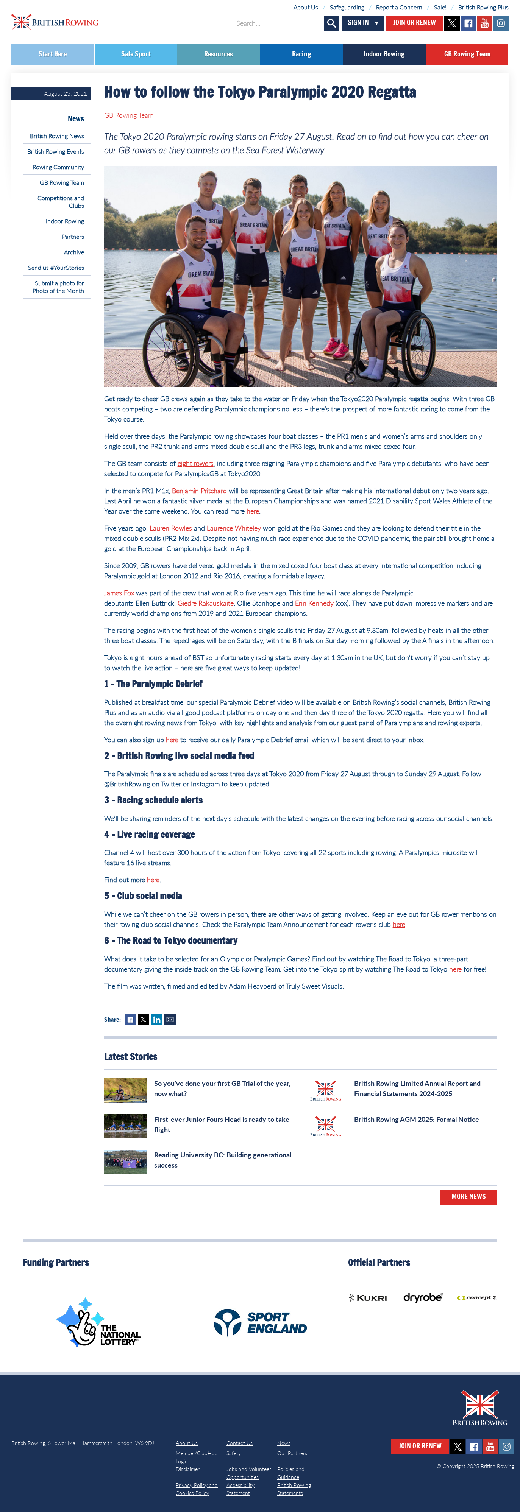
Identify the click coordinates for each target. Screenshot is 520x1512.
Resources (218, 54)
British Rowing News (57, 135)
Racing (301, 54)
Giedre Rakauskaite (206, 603)
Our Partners (292, 1453)
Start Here (53, 54)
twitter (452, 23)
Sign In (358, 23)
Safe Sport (135, 54)
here (253, 511)
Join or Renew (414, 23)
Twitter (143, 1019)
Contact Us (239, 1443)
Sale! (440, 7)
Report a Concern (399, 7)
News (76, 119)
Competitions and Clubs (60, 201)
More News (468, 1197)
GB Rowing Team (467, 54)
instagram (501, 23)
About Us (306, 7)
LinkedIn (156, 1019)
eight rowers (196, 463)
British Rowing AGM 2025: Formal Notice (416, 1119)
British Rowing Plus (483, 7)
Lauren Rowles (171, 528)
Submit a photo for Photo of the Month (58, 286)
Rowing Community (58, 166)
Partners (73, 236)
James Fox (119, 593)
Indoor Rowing (384, 54)
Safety (233, 1453)
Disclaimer (188, 1469)
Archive (74, 251)
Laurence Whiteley (234, 528)
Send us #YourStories (56, 267)
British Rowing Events (55, 151)
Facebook (130, 1019)
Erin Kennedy (314, 603)
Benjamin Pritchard (199, 490)
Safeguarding (347, 7)
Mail (170, 1019)
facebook (468, 23)
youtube (484, 23)
